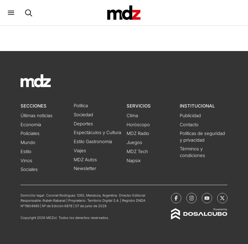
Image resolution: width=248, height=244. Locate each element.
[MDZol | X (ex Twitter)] (222, 198)
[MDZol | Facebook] (176, 198)
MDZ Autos (85, 159)
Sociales (29, 169)
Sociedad (83, 114)
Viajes (80, 150)
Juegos (134, 142)
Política (81, 105)
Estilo (26, 151)
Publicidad (190, 115)
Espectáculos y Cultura (97, 132)
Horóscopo (138, 124)
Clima (132, 115)
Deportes (83, 124)
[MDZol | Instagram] (191, 198)
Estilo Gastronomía (93, 141)
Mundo (28, 142)
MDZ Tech (137, 151)
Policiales (30, 133)
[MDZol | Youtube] (207, 198)
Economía (31, 124)
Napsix (134, 160)
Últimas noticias (37, 115)
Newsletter (85, 168)
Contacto (189, 124)
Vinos (26, 160)
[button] (11, 13)
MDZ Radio (138, 133)
